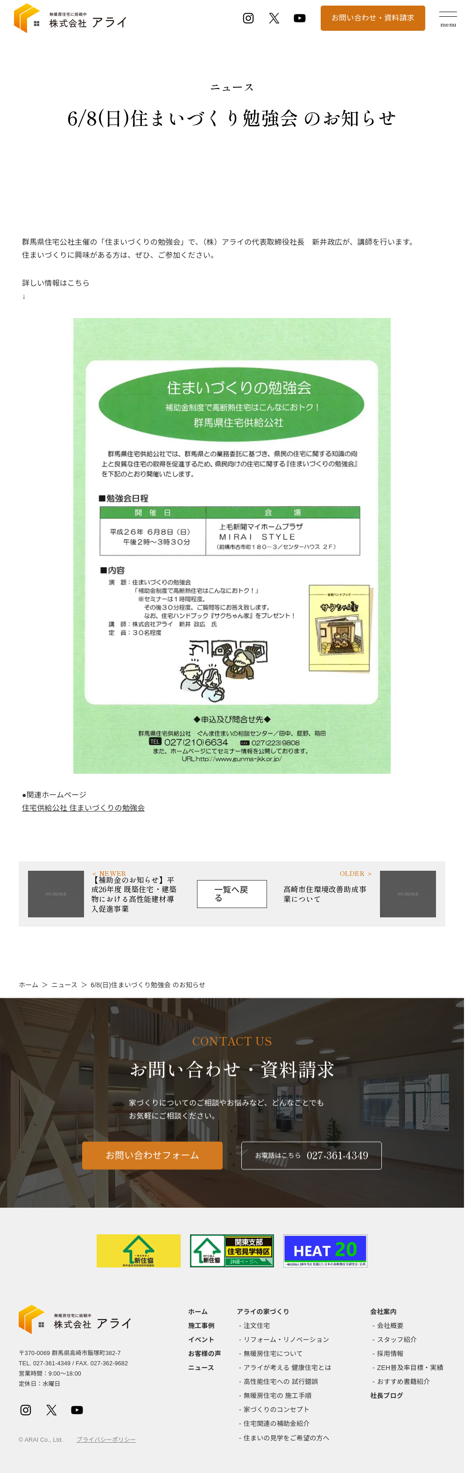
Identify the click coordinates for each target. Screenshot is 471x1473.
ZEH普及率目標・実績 (410, 1367)
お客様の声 (204, 1353)
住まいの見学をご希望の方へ (287, 1438)
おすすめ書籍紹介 (403, 1381)
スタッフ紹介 (397, 1339)
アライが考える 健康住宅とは (287, 1367)
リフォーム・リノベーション (286, 1339)
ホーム (28, 985)
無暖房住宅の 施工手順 (278, 1395)
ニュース (64, 985)
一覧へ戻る (231, 894)
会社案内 (383, 1311)
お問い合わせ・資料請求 (373, 18)
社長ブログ (386, 1395)
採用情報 (390, 1353)
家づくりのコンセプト (277, 1409)
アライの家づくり (263, 1311)
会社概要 (390, 1325)
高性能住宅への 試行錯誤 (281, 1381)
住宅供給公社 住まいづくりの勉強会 (83, 808)
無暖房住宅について (273, 1353)
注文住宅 (257, 1325)
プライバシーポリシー (106, 1440)
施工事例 (201, 1325)
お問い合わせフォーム (152, 1162)
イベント (201, 1339)
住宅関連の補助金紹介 (277, 1423)
